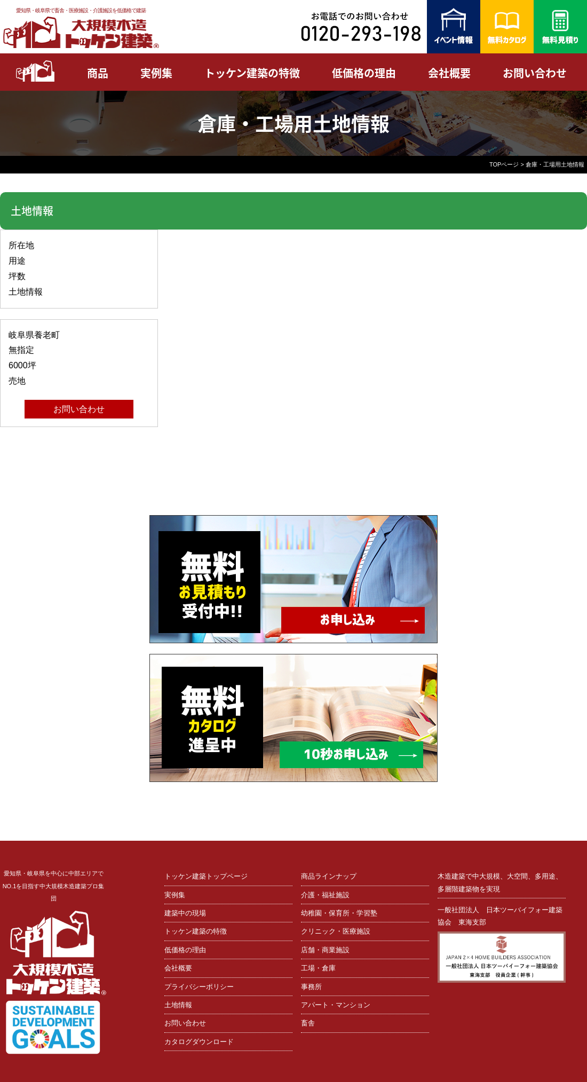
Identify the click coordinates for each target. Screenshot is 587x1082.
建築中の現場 (185, 913)
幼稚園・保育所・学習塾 (339, 913)
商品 (97, 73)
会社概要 (449, 73)
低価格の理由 (364, 73)
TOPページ (504, 164)
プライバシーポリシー (199, 987)
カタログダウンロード (199, 1042)
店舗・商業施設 (325, 950)
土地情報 (178, 1005)
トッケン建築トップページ (206, 876)
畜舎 (308, 1023)
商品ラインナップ (328, 876)
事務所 (311, 987)
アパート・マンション (335, 1005)
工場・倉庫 (318, 968)
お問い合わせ (535, 73)
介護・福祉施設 (325, 895)
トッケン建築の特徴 (252, 73)
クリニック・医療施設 (335, 931)
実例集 (156, 73)
